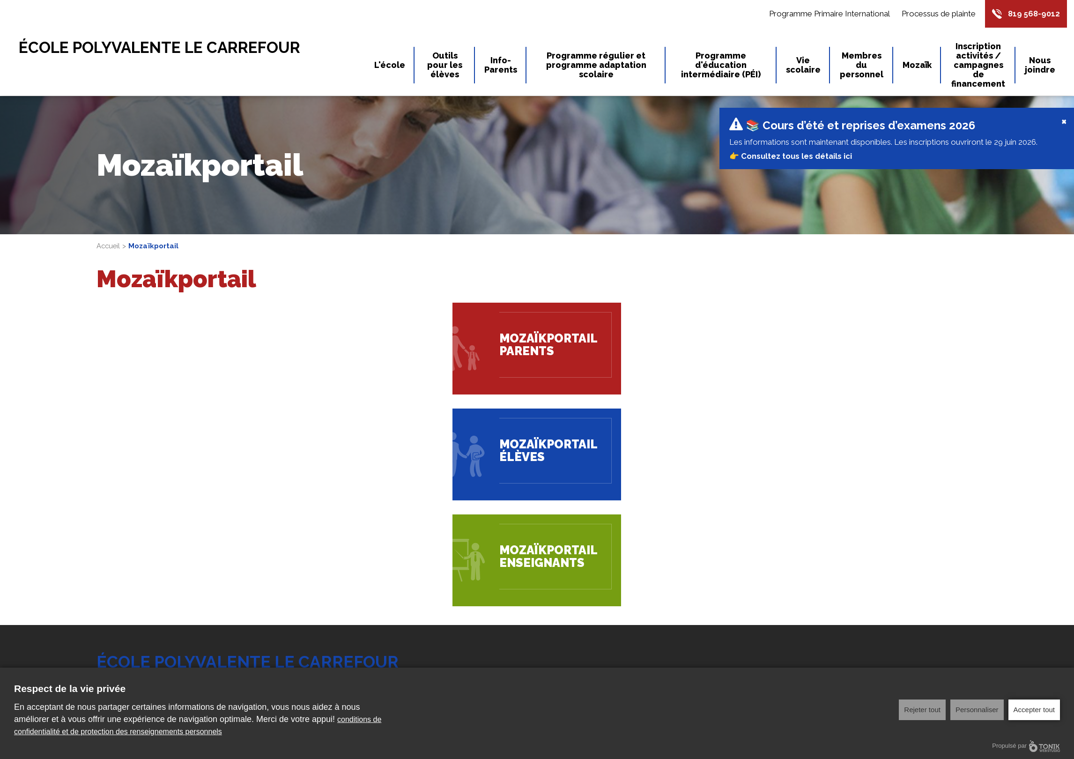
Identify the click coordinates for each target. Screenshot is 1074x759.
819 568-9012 (1033, 14)
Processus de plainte (936, 14)
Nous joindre (1040, 65)
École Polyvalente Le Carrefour (170, 48)
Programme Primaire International (827, 14)
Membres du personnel (861, 65)
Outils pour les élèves (444, 65)
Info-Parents (500, 65)
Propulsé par (1026, 746)
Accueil (108, 208)
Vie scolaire (803, 65)
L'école (389, 65)
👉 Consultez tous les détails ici (791, 118)
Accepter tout (1034, 710)
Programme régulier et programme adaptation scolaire (596, 65)
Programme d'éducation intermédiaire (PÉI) (721, 65)
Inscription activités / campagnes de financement (978, 65)
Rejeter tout (922, 710)
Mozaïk (917, 65)
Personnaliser (977, 710)
